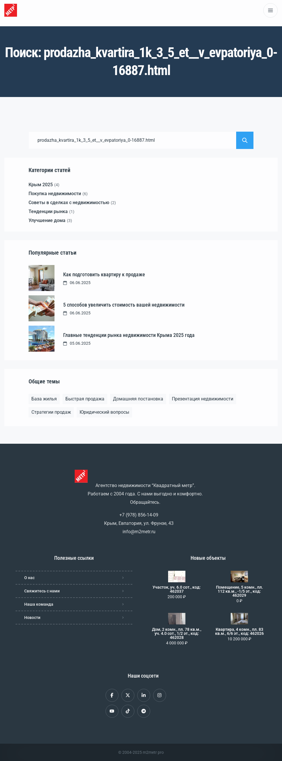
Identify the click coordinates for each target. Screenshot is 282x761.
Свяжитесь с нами (42, 591)
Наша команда (38, 604)
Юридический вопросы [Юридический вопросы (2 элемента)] (104, 412)
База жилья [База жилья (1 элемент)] (44, 399)
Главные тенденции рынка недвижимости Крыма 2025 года (129, 335)
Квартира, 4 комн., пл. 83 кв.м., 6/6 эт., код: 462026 (239, 631)
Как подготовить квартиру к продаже (104, 274)
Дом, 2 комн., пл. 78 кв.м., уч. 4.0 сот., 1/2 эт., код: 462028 (176, 633)
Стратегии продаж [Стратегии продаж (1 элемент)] (51, 412)
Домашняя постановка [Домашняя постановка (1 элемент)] (138, 399)
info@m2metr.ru (139, 531)
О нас (29, 577)
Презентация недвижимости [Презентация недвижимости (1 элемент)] (202, 399)
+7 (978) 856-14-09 (138, 515)
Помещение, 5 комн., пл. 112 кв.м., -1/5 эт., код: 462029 (239, 591)
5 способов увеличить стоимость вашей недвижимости (124, 305)
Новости (32, 617)
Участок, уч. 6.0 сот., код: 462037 (177, 589)
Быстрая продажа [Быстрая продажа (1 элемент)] (84, 399)
